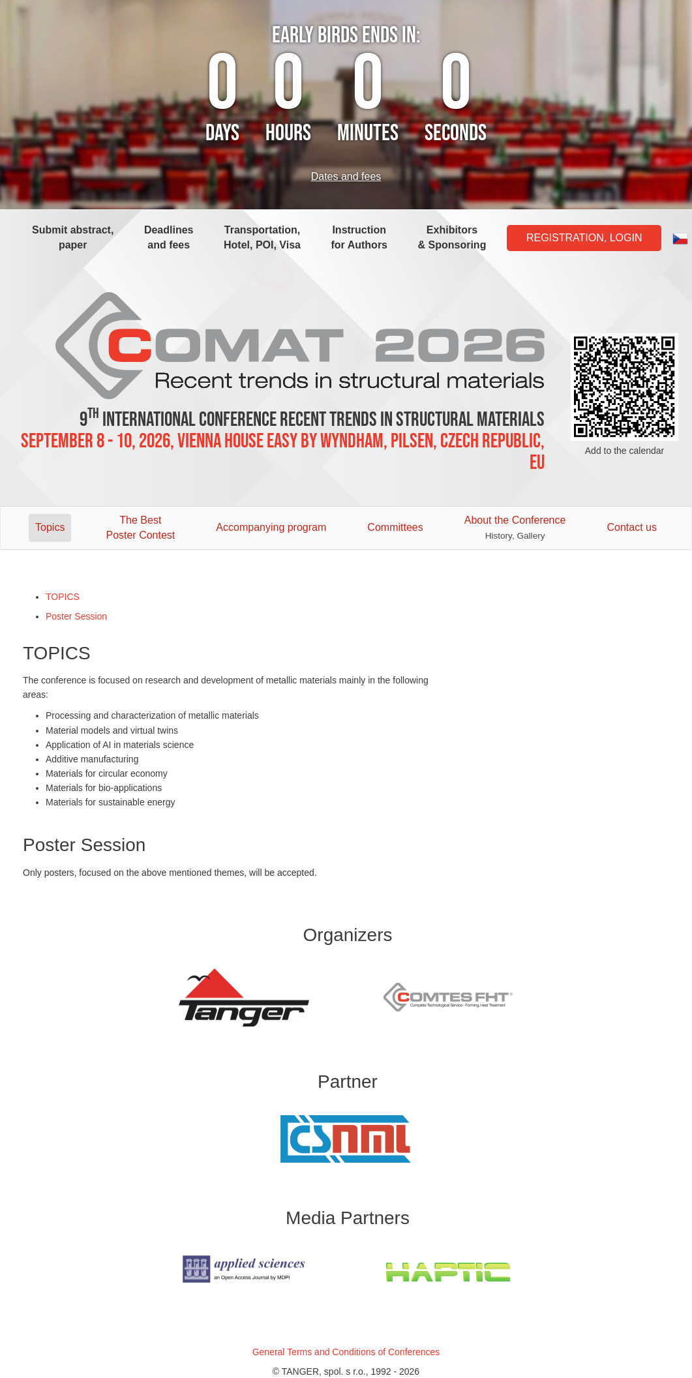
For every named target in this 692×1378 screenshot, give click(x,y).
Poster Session (76, 616)
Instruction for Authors (359, 237)
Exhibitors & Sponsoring (452, 237)
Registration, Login (584, 237)
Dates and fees (346, 176)
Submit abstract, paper (72, 237)
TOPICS (63, 597)
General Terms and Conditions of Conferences (346, 1352)
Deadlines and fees (169, 237)
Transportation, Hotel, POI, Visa (262, 237)
